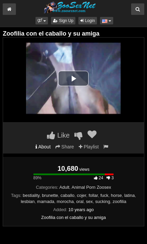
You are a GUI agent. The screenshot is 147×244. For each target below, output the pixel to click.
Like (58, 135)
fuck (104, 195)
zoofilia (119, 201)
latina (129, 195)
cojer (81, 195)
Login (87, 20)
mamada (45, 201)
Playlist (89, 146)
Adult (64, 187)
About (43, 146)
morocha (65, 201)
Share (64, 146)
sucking (102, 201)
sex (89, 201)
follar (93, 195)
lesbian (27, 201)
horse (116, 195)
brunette (50, 195)
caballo (67, 195)
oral (79, 201)
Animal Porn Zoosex (91, 187)
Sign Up (63, 20)
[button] (41, 20)
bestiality (31, 195)
